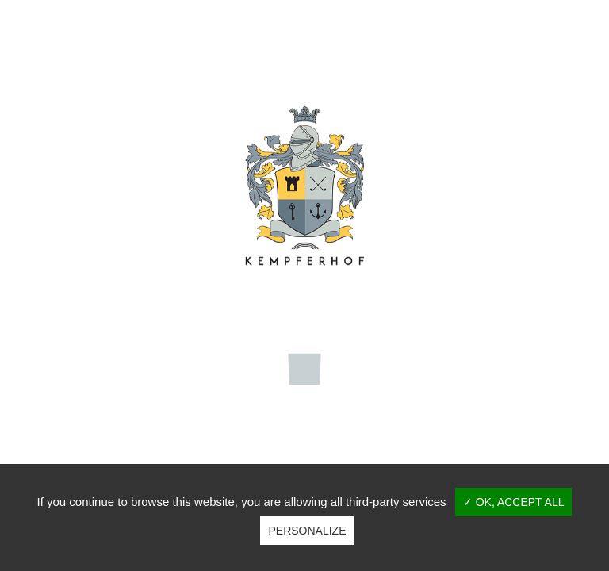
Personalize (307, 530)
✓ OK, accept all (514, 502)
